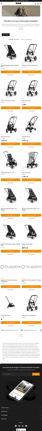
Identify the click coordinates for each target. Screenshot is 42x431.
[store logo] (18, 3)
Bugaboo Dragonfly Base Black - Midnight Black (10, 66)
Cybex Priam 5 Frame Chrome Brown (30, 65)
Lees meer (21, 29)
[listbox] (31, 104)
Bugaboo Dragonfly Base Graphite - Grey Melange (30, 209)
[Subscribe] (36, 374)
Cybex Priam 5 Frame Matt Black (29, 315)
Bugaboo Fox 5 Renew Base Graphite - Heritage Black (9, 280)
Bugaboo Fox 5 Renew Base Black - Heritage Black (31, 280)
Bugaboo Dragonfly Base (27, 244)
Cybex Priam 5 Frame (26, 100)
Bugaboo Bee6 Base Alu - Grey (7, 172)
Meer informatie (10, 75)
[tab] (6, 34)
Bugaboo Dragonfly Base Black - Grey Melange (9, 209)
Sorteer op (22, 39)
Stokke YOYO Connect (5, 315)
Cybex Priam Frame (26, 172)
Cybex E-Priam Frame (5, 136)
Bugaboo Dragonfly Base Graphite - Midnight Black (10, 244)
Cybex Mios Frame (26, 136)
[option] (22, 104)
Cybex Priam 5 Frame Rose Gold (8, 100)
